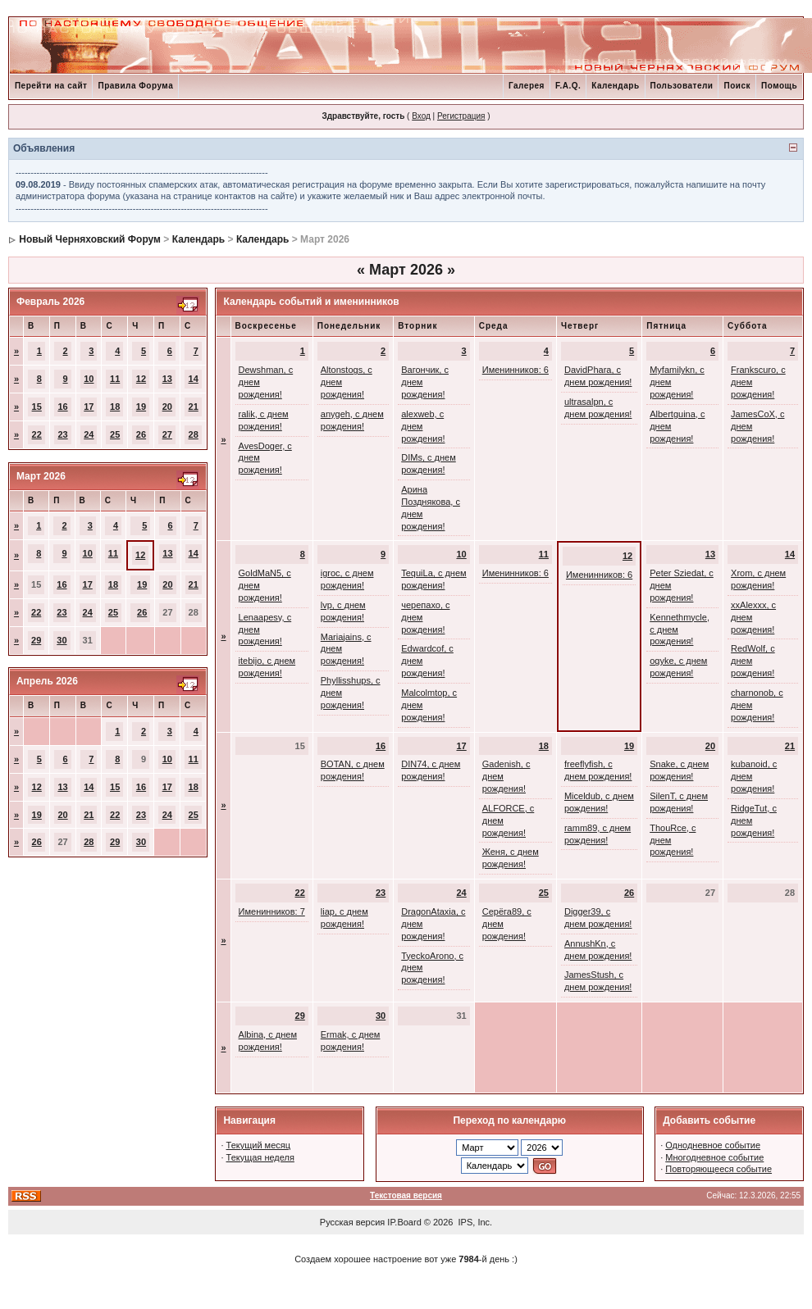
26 (141, 434)
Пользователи (682, 85)
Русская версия (352, 1222)
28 (193, 434)
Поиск (736, 85)
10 (89, 379)
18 (115, 406)
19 (141, 406)
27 (167, 434)
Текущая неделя (260, 1157)
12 (141, 379)
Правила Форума (135, 85)
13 (167, 379)
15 (37, 406)
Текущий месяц (258, 1145)
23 (62, 434)
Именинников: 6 (515, 370)
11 (115, 379)
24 (89, 434)
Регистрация (461, 115)
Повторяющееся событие (718, 1169)
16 (62, 406)
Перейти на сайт (51, 85)
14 (193, 379)
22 (37, 434)
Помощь (779, 85)
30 (61, 640)
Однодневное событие (712, 1145)
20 (167, 406)
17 (89, 406)
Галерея (527, 85)
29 (36, 640)
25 (115, 434)
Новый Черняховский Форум (90, 239)
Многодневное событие (714, 1157)
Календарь (615, 85)
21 (193, 406)
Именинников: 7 (272, 911)
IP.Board (404, 1222)
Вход (421, 115)
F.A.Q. (568, 85)
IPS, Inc (474, 1222)
